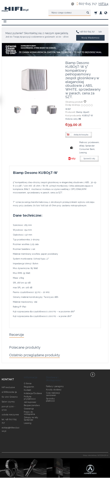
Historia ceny (72, 119)
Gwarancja (29, 407)
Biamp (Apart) (82, 112)
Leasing (27, 422)
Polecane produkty (27, 348)
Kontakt (27, 389)
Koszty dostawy (53, 388)
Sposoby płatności (50, 398)
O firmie (27, 382)
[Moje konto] (100, 13)
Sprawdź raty (89, 158)
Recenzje (18, 335)
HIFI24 (103, 4)
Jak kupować (30, 401)
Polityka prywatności (30, 396)
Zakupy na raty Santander (31, 417)
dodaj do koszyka (81, 135)
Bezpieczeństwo (32, 404)
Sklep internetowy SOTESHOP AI (95, 458)
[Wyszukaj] (87, 13)
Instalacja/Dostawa (33, 392)
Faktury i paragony (55, 385)
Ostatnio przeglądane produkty (39, 357)
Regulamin (29, 386)
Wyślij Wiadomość (90, 38)
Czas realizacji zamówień (53, 393)
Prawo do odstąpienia (29, 412)
